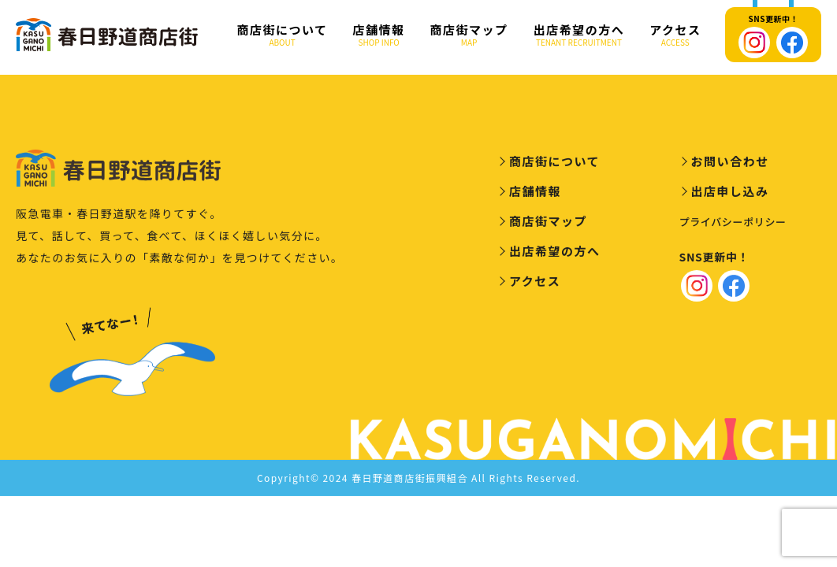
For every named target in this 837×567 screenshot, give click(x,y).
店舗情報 (379, 35)
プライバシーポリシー (733, 224)
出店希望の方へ (579, 35)
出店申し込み (730, 193)
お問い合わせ (730, 163)
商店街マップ (469, 35)
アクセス (675, 35)
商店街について (282, 35)
